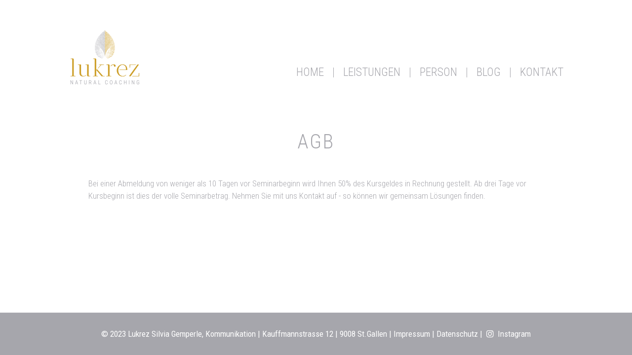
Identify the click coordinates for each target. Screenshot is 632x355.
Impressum (412, 334)
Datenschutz (457, 334)
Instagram (507, 334)
